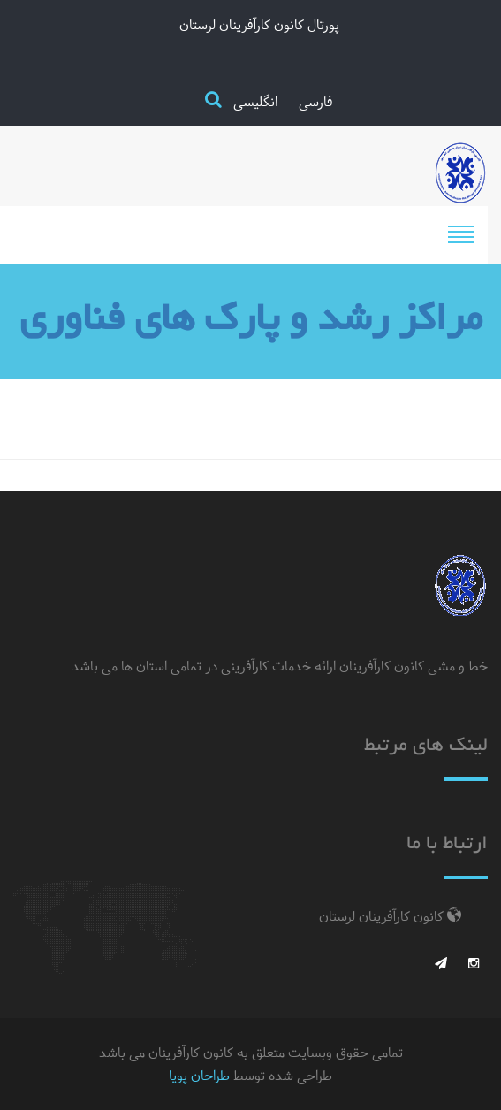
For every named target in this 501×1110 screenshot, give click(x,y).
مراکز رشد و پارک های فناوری (250, 322)
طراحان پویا (199, 1075)
